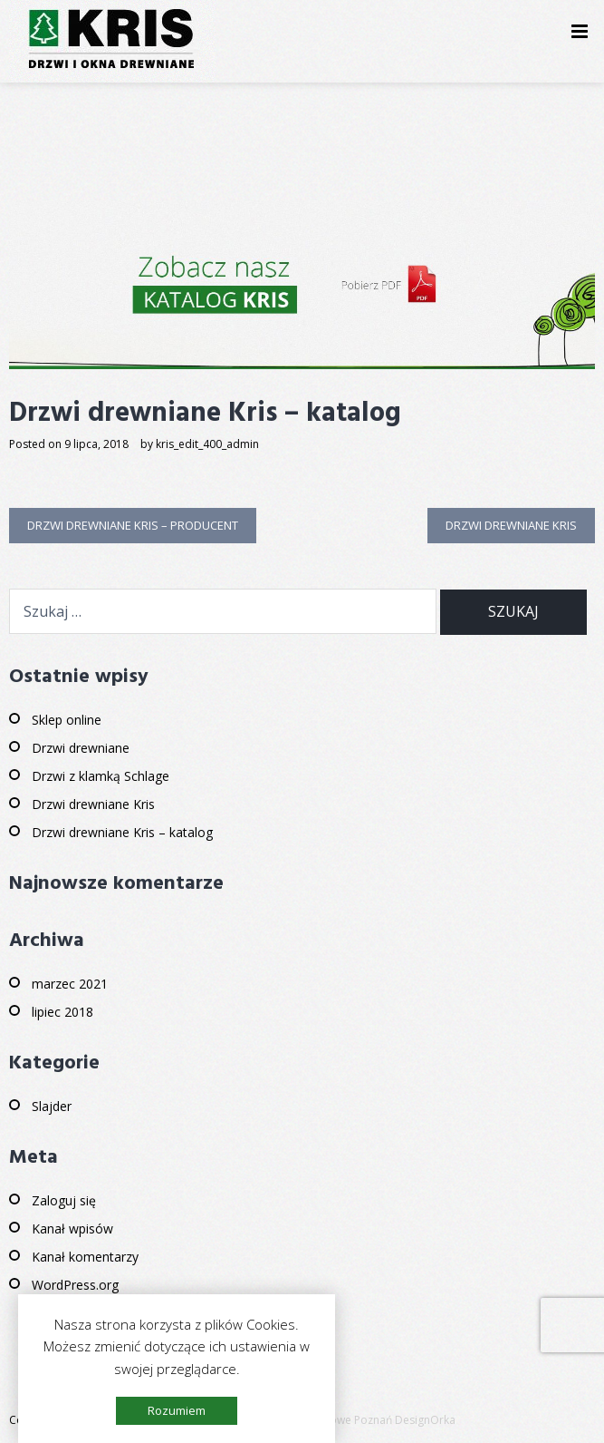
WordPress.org (75, 1284)
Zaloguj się (64, 1200)
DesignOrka (425, 1420)
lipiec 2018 (62, 1011)
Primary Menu (579, 34)
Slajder (52, 1106)
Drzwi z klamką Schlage (100, 776)
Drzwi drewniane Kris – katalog (122, 832)
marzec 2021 (70, 983)
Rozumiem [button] (177, 1410)
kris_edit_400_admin (207, 444)
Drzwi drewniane (80, 747)
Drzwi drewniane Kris (511, 525)
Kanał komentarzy (85, 1256)
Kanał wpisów (72, 1228)
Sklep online (66, 719)
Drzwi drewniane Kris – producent (132, 525)
